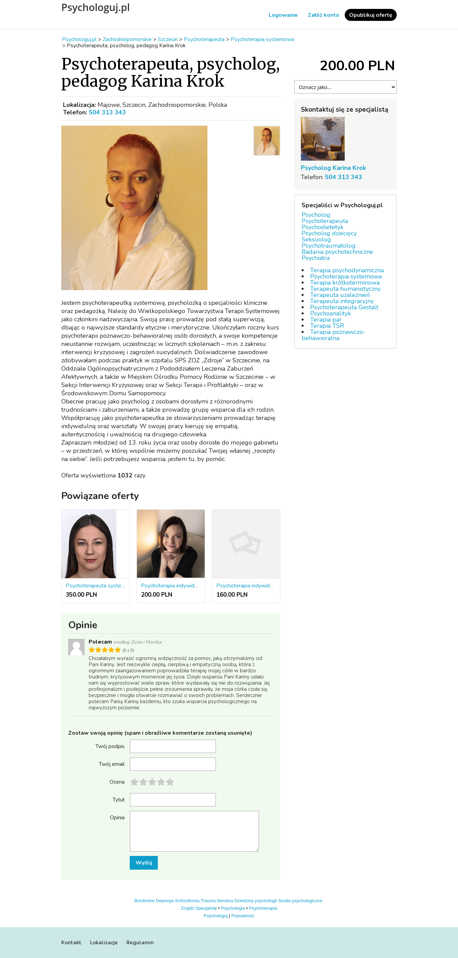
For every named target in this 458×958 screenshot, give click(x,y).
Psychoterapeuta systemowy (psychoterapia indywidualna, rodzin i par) (95, 586)
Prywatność (242, 915)
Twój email (112, 763)
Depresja (165, 900)
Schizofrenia (187, 900)
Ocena (117, 781)
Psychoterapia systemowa (346, 276)
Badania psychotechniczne (337, 252)
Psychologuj (216, 915)
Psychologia (233, 908)
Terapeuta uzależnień (340, 295)
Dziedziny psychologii (255, 900)
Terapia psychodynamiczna (347, 270)
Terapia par (326, 319)
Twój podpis (110, 746)
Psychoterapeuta (325, 221)
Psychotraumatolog (329, 245)
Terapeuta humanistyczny (345, 289)
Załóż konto (323, 15)
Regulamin (140, 942)
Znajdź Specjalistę (199, 908)
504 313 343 (107, 112)
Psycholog (316, 215)
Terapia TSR (327, 326)
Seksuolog (316, 239)
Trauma (208, 900)
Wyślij (144, 863)
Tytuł (119, 799)
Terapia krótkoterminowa (345, 282)
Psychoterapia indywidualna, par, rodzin (171, 586)
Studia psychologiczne (300, 900)
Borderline (145, 900)
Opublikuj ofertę (370, 15)
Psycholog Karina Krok (333, 168)
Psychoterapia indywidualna (246, 586)
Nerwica (225, 900)
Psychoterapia (263, 908)
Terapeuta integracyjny (342, 301)
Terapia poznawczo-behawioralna (334, 335)
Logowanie (283, 15)
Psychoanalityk (330, 313)
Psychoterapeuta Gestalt (344, 307)
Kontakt (71, 942)
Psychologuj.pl (95, 7)
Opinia (117, 817)
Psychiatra (316, 258)
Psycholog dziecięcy (329, 233)
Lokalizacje (104, 942)
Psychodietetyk (322, 227)
